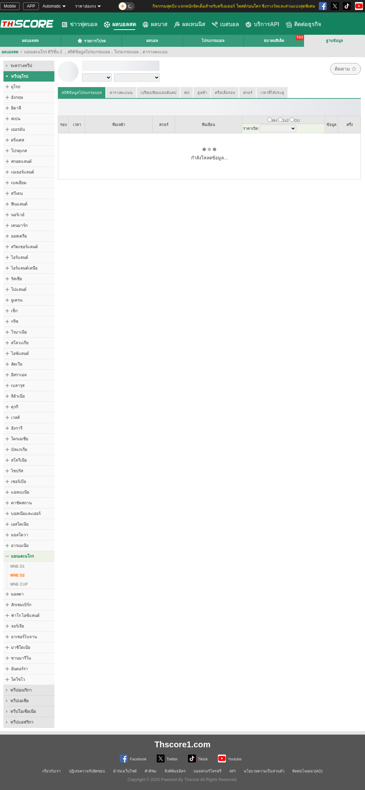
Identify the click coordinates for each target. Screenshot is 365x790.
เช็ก (14, 310)
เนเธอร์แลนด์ (22, 172)
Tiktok (198, 758)
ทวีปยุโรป (19, 76)
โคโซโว (18, 679)
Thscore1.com (183, 744)
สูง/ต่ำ (202, 93)
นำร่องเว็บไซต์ (125, 771)
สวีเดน (17, 193)
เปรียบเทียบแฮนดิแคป (158, 93)
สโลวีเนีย (19, 460)
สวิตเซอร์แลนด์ (24, 246)
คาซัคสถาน (21, 503)
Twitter (167, 758)
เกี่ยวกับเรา (51, 771)
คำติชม (150, 771)
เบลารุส (17, 385)
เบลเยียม (19, 182)
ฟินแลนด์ (19, 204)
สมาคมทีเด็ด (274, 41)
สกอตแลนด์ (21, 161)
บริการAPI (262, 24)
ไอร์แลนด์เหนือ (24, 268)
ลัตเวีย (16, 364)
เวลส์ (15, 417)
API (233, 771)
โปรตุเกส (19, 150)
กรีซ (14, 321)
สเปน (15, 118)
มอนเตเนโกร (22, 556)
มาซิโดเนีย (20, 647)
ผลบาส (155, 24)
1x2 (286, 120)
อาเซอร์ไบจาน (24, 636)
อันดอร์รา (19, 668)
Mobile (10, 6)
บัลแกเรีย (19, 449)
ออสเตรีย (19, 236)
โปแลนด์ (19, 289)
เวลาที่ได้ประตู (272, 93)
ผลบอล (152, 41)
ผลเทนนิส (189, 24)
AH (186, 93)
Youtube (230, 758)
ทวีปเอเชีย (19, 700)
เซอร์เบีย (18, 481)
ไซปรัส (17, 470)
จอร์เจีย (17, 626)
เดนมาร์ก (19, 225)
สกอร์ (247, 93)
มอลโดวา (19, 535)
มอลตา (17, 594)
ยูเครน (16, 300)
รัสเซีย (16, 278)
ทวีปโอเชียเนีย (23, 711)
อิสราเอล (19, 374)
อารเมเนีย (20, 545)
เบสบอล (225, 24)
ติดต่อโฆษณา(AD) (307, 771)
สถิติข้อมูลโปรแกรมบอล (82, 93)
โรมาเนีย (19, 332)
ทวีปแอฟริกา (21, 722)
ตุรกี (14, 406)
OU (297, 120)
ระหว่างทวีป (21, 65)
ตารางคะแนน (121, 93)
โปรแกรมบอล (213, 41)
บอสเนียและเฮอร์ (26, 513)
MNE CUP (19, 584)
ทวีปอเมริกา (21, 690)
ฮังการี (16, 428)
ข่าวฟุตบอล (79, 24)
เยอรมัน (18, 129)
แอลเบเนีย (20, 492)
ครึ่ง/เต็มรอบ (225, 93)
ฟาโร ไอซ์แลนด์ (25, 615)
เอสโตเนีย (20, 524)
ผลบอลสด (120, 24)
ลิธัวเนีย (18, 396)
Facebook (133, 758)
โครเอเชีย (19, 438)
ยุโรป (15, 86)
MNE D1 (17, 566)
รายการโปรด (91, 40)
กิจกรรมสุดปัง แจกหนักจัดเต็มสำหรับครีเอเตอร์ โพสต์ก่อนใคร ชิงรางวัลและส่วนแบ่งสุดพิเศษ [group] (234, 6)
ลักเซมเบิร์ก (21, 604)
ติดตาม (345, 69)
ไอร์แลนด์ (19, 257)
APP (31, 6)
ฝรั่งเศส (17, 140)
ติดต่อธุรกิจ (303, 24)
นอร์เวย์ (17, 214)
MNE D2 (17, 575)
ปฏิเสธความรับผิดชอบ (87, 771)
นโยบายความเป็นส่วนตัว (264, 771)
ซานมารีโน (21, 658)
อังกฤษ (17, 97)
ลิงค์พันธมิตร (175, 771)
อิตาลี (16, 108)
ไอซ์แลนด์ (20, 353)
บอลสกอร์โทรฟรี (207, 771)
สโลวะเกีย (20, 342)
